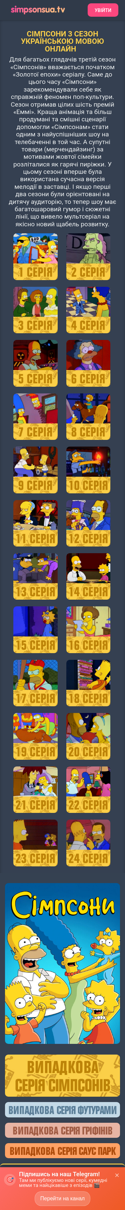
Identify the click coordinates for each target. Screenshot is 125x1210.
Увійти (103, 10)
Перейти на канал (62, 1198)
